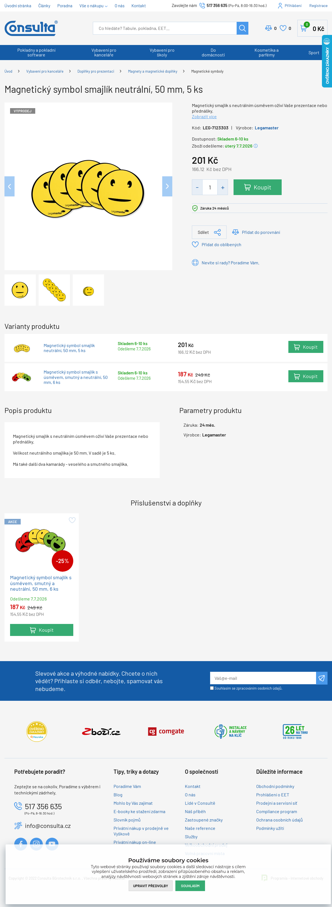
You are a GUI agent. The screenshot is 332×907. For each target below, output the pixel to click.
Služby (191, 836)
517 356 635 (217, 5)
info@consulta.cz (48, 825)
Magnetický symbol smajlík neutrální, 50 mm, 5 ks (69, 348)
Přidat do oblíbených (221, 244)
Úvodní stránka (17, 5)
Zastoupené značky (204, 820)
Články (44, 5)
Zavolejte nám (185, 5)
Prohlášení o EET (272, 794)
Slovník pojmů (127, 820)
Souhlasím (190, 885)
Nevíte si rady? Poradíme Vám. (230, 262)
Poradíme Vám (127, 786)
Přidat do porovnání (261, 232)
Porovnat (275, 28)
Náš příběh (195, 811)
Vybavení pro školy (162, 52)
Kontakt (138, 5)
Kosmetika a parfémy (267, 52)
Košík (314, 27)
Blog (118, 794)
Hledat (242, 28)
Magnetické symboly (207, 71)
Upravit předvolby (150, 885)
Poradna (64, 5)
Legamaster (267, 127)
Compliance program (276, 811)
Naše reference (200, 828)
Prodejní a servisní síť (276, 803)
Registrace (318, 5)
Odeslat (322, 678)
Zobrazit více (204, 116)
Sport (314, 52)
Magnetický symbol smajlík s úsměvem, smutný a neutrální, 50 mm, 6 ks (76, 377)
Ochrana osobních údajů (279, 820)
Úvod (8, 71)
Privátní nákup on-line (135, 842)
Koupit (263, 187)
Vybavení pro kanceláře (103, 52)
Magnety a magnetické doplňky (152, 71)
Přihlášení (293, 5)
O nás (119, 5)
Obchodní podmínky (275, 786)
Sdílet (203, 232)
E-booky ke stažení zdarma (139, 811)
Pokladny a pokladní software (36, 52)
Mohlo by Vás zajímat (133, 803)
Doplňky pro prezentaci (95, 71)
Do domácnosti (213, 52)
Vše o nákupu (91, 5)
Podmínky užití (270, 828)
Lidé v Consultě (200, 803)
